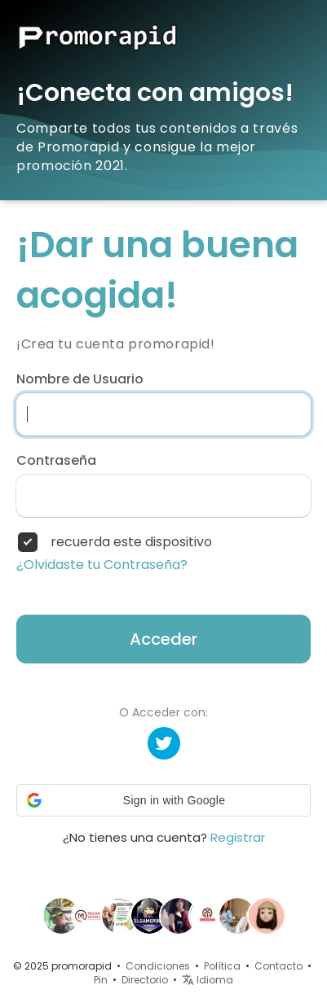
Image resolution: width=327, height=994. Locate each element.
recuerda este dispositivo (131, 542)
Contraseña (56, 461)
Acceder (163, 639)
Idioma (207, 980)
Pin (101, 980)
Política (222, 966)
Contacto (278, 966)
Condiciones (158, 966)
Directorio (145, 980)
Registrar (237, 837)
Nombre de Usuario (80, 379)
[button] (163, 800)
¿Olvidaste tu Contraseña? (102, 565)
